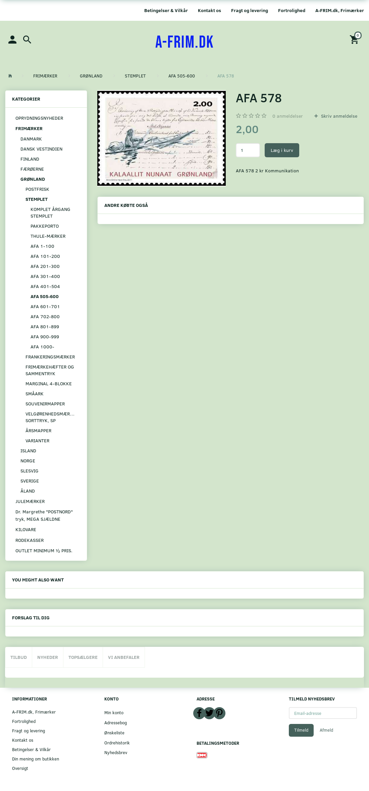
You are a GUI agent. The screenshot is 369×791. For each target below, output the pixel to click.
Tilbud (18, 657)
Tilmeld (301, 730)
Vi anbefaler (124, 657)
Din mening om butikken (35, 758)
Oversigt (20, 768)
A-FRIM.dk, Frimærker (339, 10)
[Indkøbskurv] (355, 39)
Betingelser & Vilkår (166, 10)
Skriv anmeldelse (338, 116)
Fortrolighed (291, 10)
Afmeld (326, 730)
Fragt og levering (249, 10)
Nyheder (47, 657)
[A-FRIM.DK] (184, 43)
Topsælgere (83, 657)
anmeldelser (287, 116)
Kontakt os (209, 10)
